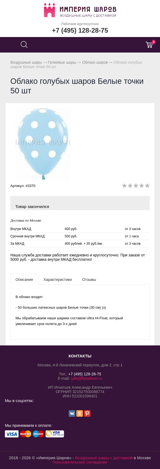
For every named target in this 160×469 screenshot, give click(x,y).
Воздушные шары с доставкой (104, 457)
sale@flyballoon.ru (86, 378)
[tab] (24, 279)
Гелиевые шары (62, 62)
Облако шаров (95, 62)
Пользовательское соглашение (80, 462)
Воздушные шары (26, 62)
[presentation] (24, 279)
